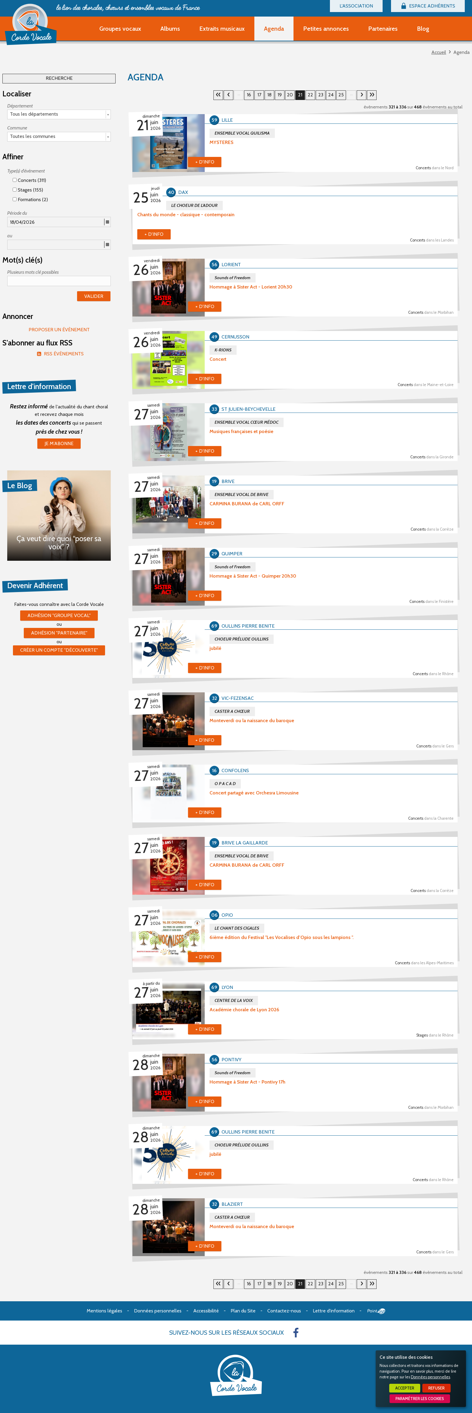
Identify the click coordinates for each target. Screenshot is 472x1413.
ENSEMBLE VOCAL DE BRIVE (242, 494)
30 (372, 95)
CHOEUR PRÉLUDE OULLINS (242, 639)
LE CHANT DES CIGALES (237, 928)
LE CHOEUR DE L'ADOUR (194, 205)
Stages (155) (28, 190)
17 (259, 95)
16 (249, 95)
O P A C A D (225, 783)
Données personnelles (430, 1377)
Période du (17, 213)
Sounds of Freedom (232, 277)
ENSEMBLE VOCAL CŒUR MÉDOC (246, 422)
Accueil (438, 52)
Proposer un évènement (59, 329)
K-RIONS (223, 350)
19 (280, 95)
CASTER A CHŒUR (232, 711)
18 (269, 95)
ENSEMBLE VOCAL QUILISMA (242, 133)
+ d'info (204, 162)
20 (228, 95)
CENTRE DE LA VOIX (234, 1000)
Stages (435, 1035)
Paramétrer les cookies (420, 1398)
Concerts (435, 168)
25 (341, 95)
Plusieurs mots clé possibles (33, 272)
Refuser (436, 1388)
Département (20, 106)
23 (320, 95)
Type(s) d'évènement (26, 171)
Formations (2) (30, 199)
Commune (17, 128)
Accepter (404, 1388)
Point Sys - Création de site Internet (376, 1311)
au (9, 236)
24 (331, 95)
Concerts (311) (29, 180)
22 (310, 95)
